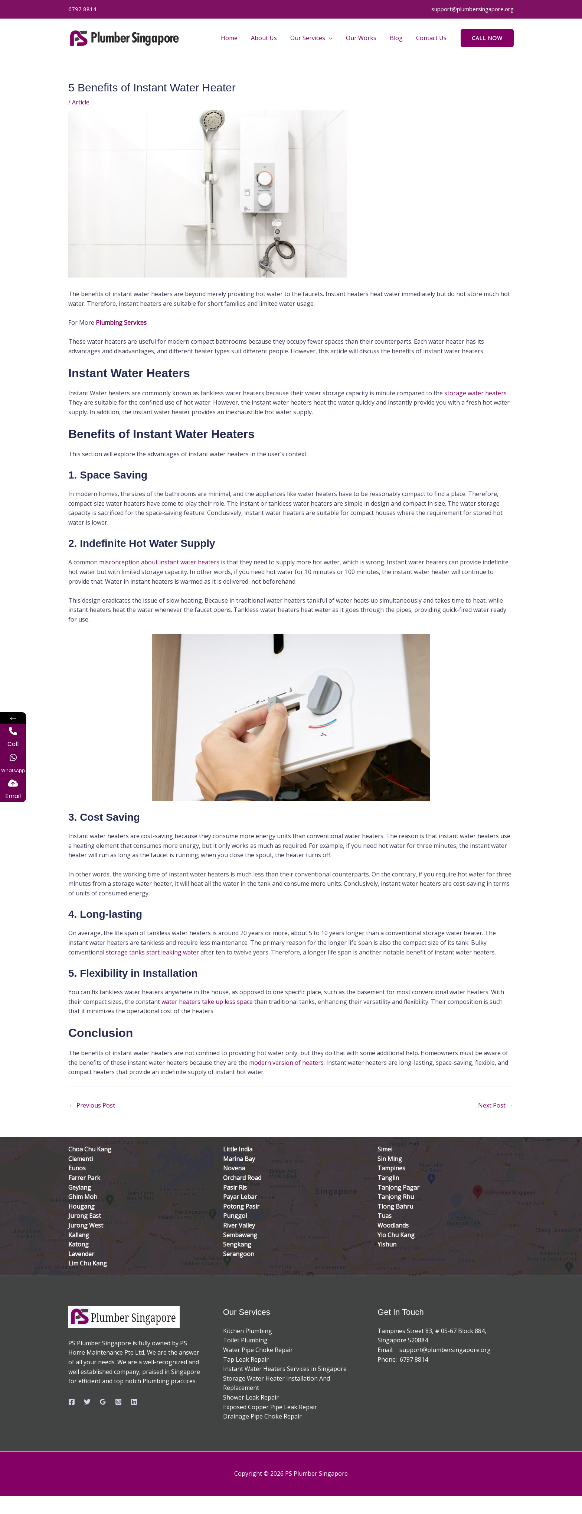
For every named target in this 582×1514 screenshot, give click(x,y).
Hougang (81, 1206)
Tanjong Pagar (398, 1187)
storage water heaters (475, 393)
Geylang (79, 1187)
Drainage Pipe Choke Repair (262, 1416)
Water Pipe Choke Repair (258, 1350)
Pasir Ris (235, 1187)
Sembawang (240, 1235)
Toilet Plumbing (245, 1340)
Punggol (235, 1216)
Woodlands (393, 1225)
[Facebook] (71, 1401)
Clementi (80, 1159)
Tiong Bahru (395, 1206)
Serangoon (238, 1254)
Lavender (81, 1254)
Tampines (391, 1168)
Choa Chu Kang (89, 1149)
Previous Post (92, 1105)
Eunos (77, 1168)
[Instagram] (118, 1401)
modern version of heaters (286, 1062)
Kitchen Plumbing (247, 1331)
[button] (334, 38)
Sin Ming (389, 1159)
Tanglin (388, 1178)
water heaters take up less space (207, 1002)
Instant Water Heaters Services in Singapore (285, 1369)
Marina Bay (239, 1159)
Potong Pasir (241, 1206)
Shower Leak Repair (251, 1397)
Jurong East (84, 1216)
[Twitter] (87, 1401)
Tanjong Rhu (395, 1197)
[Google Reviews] (102, 1401)
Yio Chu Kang (396, 1235)
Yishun (386, 1244)
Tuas (384, 1216)
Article (80, 102)
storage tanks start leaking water (152, 952)
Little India (237, 1149)
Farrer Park (84, 1178)
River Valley (239, 1225)
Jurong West (85, 1225)
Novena (234, 1168)
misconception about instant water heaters (159, 562)
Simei (384, 1149)
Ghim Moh (82, 1197)
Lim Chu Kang (87, 1263)
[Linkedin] (134, 1401)
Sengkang (237, 1244)
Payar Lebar (240, 1197)
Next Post (495, 1105)
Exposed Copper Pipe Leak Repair (270, 1407)
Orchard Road (242, 1178)
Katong (78, 1244)
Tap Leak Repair (246, 1359)
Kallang (78, 1235)
